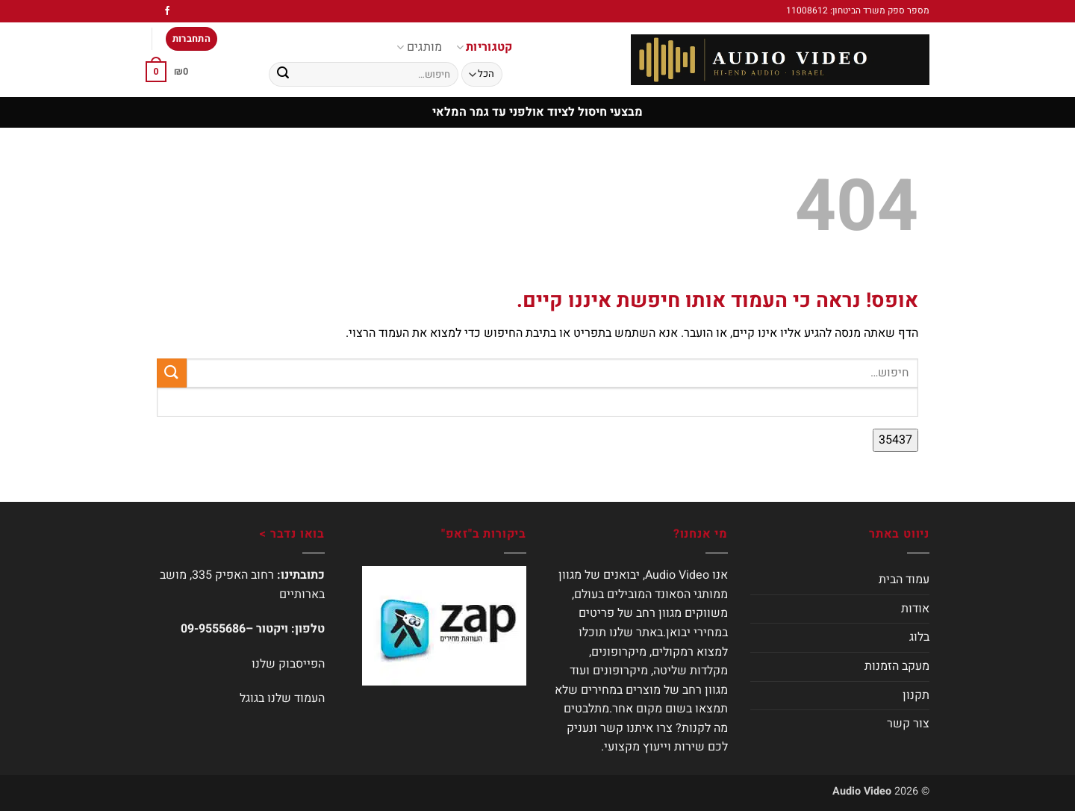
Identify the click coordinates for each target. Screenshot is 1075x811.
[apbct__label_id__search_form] (537, 402)
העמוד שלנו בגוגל (282, 698)
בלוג (919, 637)
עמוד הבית (904, 579)
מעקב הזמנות (896, 666)
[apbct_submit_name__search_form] (895, 441)
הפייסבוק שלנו (288, 664)
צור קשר (908, 724)
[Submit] (283, 74)
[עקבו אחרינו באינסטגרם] (153, 11)
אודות (915, 609)
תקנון (916, 695)
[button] (192, 39)
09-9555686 (213, 629)
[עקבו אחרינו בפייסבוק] (167, 11)
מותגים (419, 47)
